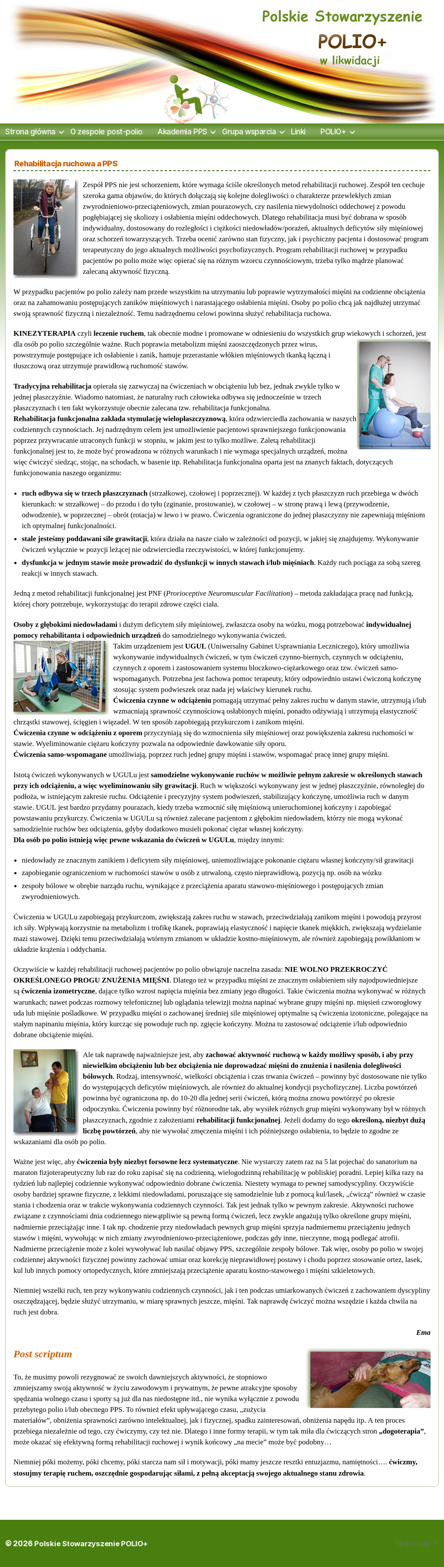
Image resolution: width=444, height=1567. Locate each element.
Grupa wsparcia (249, 131)
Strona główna (30, 131)
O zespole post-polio (106, 131)
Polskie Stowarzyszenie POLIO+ (92, 1543)
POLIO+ (333, 131)
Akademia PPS (182, 131)
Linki (298, 131)
